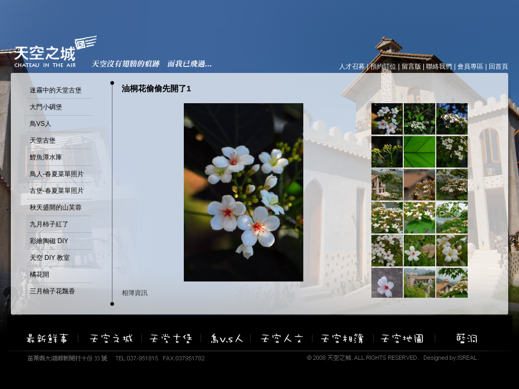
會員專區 (470, 66)
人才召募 (352, 66)
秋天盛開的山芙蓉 (56, 207)
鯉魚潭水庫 (46, 157)
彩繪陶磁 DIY (49, 241)
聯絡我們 (439, 66)
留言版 (411, 66)
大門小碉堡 (46, 107)
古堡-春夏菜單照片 (57, 190)
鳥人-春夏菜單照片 (57, 174)
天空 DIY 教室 (50, 257)
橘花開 (39, 274)
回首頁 (498, 66)
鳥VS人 (40, 124)
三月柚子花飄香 (52, 291)
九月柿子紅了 (49, 224)
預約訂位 (383, 66)
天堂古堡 (43, 140)
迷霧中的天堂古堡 (56, 90)
